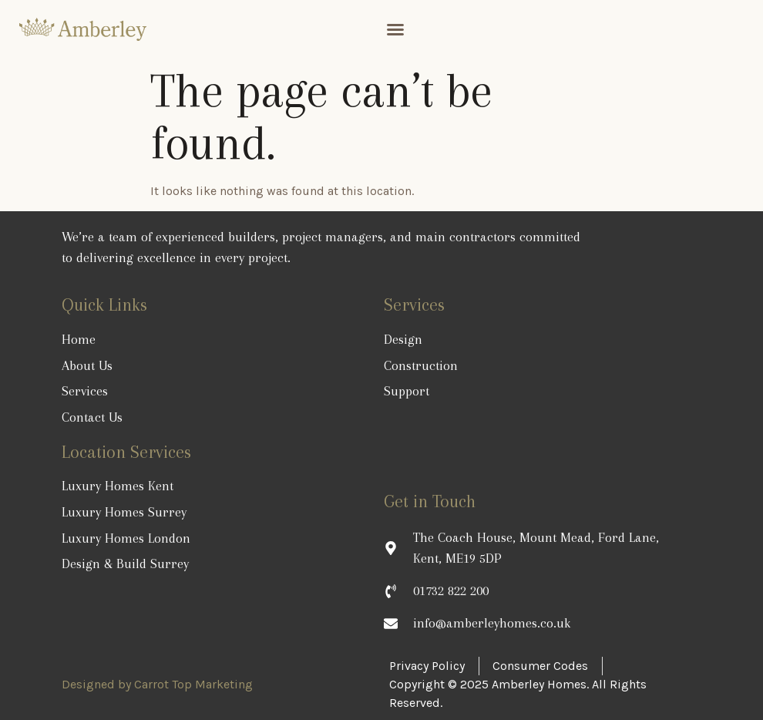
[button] (395, 29)
